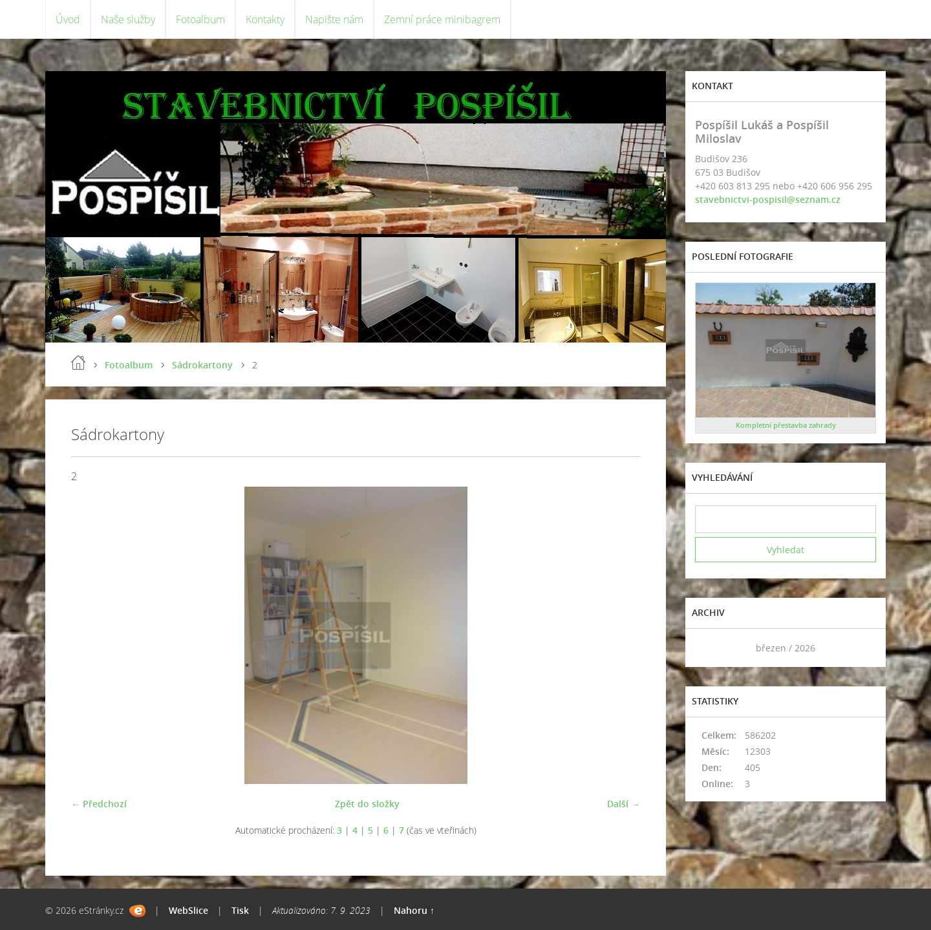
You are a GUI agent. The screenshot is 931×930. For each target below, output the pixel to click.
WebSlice (188, 910)
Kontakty (265, 19)
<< (709, 648)
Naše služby (128, 19)
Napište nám (334, 19)
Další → (623, 804)
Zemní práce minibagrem (442, 19)
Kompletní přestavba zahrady (786, 425)
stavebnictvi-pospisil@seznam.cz (767, 199)
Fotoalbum (200, 19)
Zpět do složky (367, 804)
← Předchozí (99, 804)
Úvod (68, 19)
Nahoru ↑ (414, 910)
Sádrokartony (202, 365)
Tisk (240, 910)
